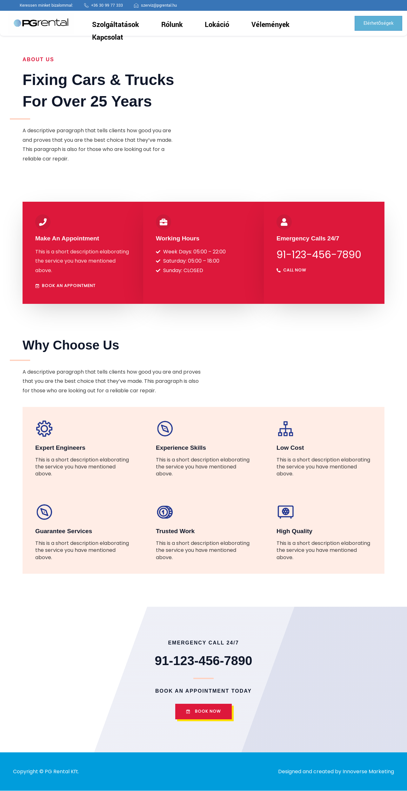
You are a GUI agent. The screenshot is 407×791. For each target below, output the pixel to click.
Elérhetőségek (375, 23)
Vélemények (239, 23)
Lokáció (206, 23)
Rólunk (178, 23)
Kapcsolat (275, 23)
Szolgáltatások (142, 23)
